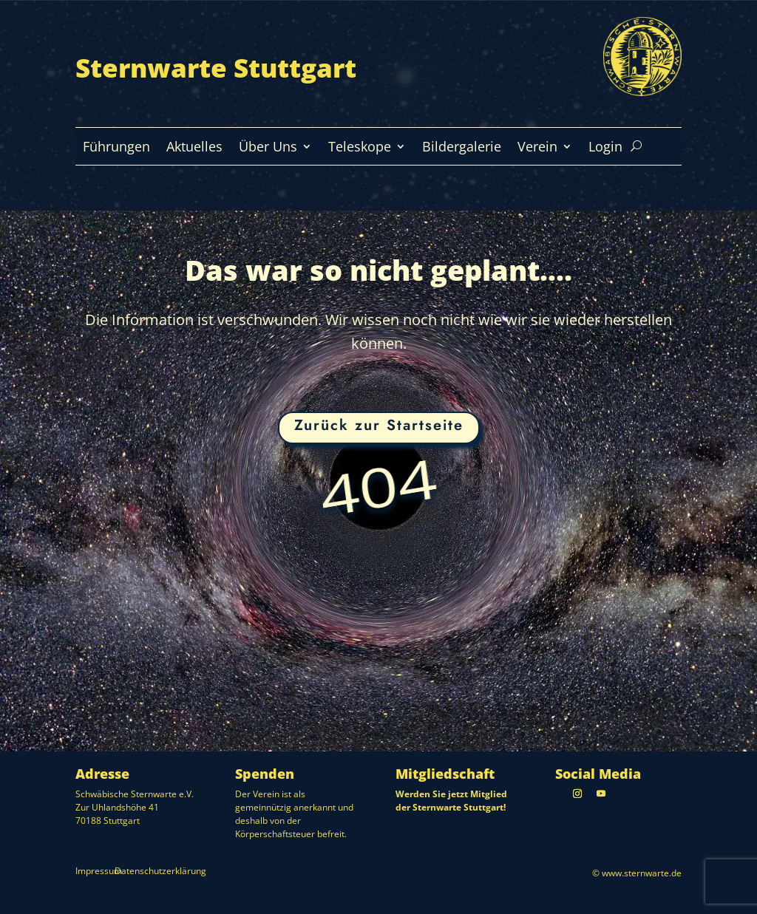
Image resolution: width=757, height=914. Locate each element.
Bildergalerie (461, 148)
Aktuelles (194, 148)
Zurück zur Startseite (379, 425)
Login (605, 148)
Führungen (116, 148)
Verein (537, 148)
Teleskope (359, 148)
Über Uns (268, 148)
